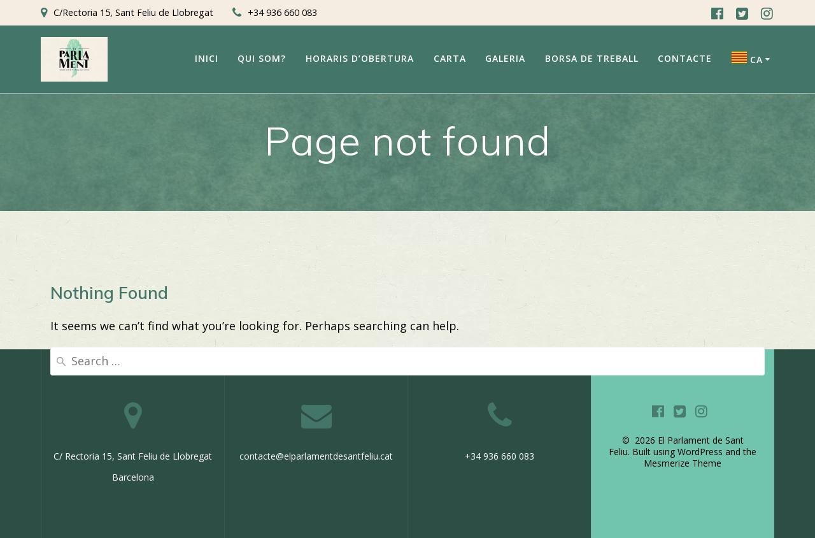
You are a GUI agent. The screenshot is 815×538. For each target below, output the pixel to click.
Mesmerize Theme (682, 463)
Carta (450, 58)
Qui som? (261, 58)
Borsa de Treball (592, 58)
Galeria (505, 58)
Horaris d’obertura (360, 58)
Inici (206, 58)
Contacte (685, 58)
